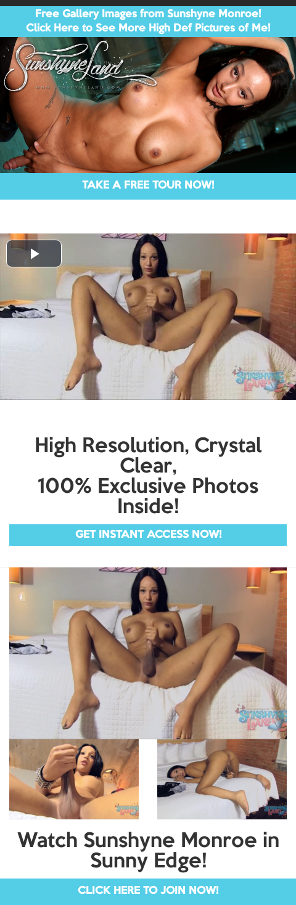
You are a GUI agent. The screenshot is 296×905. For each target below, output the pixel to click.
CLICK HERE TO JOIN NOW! (148, 891)
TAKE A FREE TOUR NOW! (148, 185)
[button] (34, 253)
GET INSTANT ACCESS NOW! (148, 535)
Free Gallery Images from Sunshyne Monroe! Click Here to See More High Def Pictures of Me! (148, 21)
